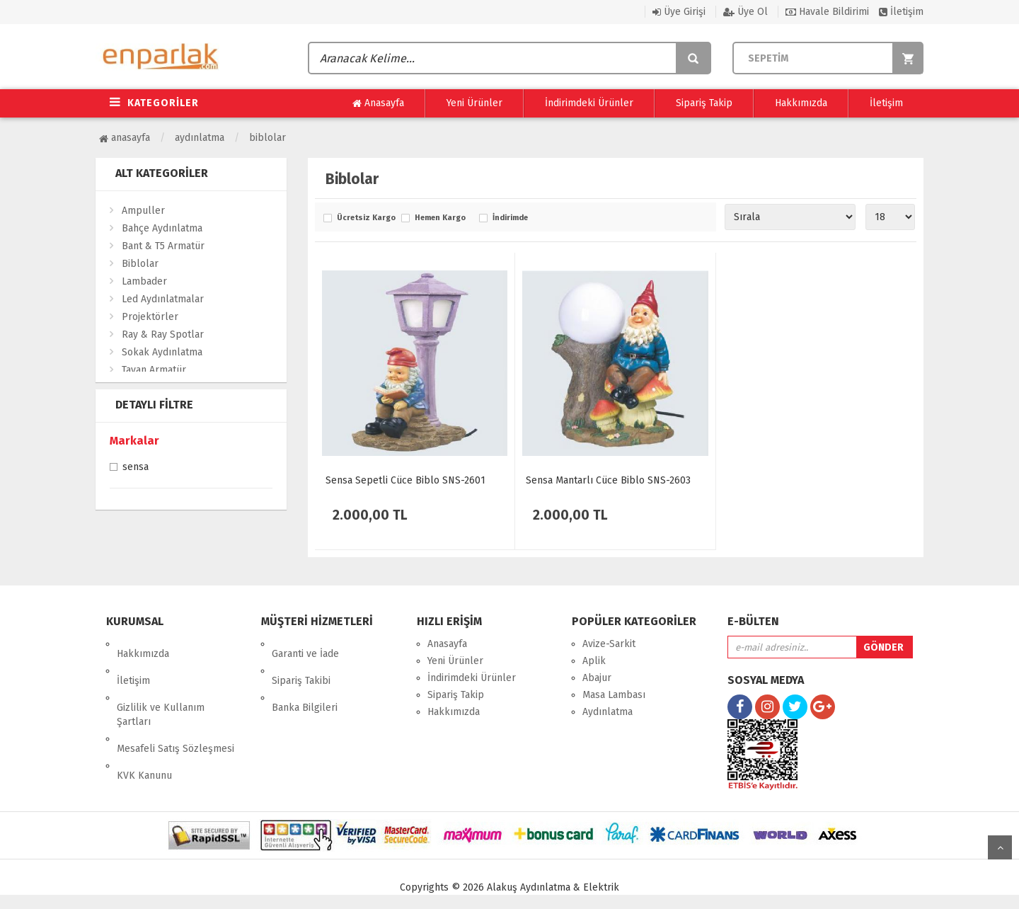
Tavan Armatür (154, 370)
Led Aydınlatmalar (163, 299)
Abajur (596, 678)
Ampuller (143, 211)
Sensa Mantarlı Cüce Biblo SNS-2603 (608, 480)
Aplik (594, 661)
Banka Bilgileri (305, 678)
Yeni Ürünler (474, 103)
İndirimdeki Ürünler (589, 103)
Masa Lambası (613, 695)
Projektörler (150, 317)
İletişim (901, 12)
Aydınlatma (199, 138)
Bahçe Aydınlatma (162, 228)
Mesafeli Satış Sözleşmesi (175, 709)
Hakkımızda (801, 103)
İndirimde (510, 218)
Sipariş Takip (704, 103)
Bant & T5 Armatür (163, 246)
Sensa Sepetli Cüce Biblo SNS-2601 (405, 480)
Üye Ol (745, 12)
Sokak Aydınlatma (162, 352)
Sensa (135, 468)
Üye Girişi (679, 12)
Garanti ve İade (305, 644)
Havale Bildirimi (827, 12)
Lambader (144, 281)
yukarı (1000, 847)
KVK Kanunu (144, 726)
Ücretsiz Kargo (365, 218)
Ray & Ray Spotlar (163, 334)
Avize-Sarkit (608, 644)
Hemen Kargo (440, 218)
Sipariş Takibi (301, 661)
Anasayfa (378, 103)
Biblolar (267, 138)
